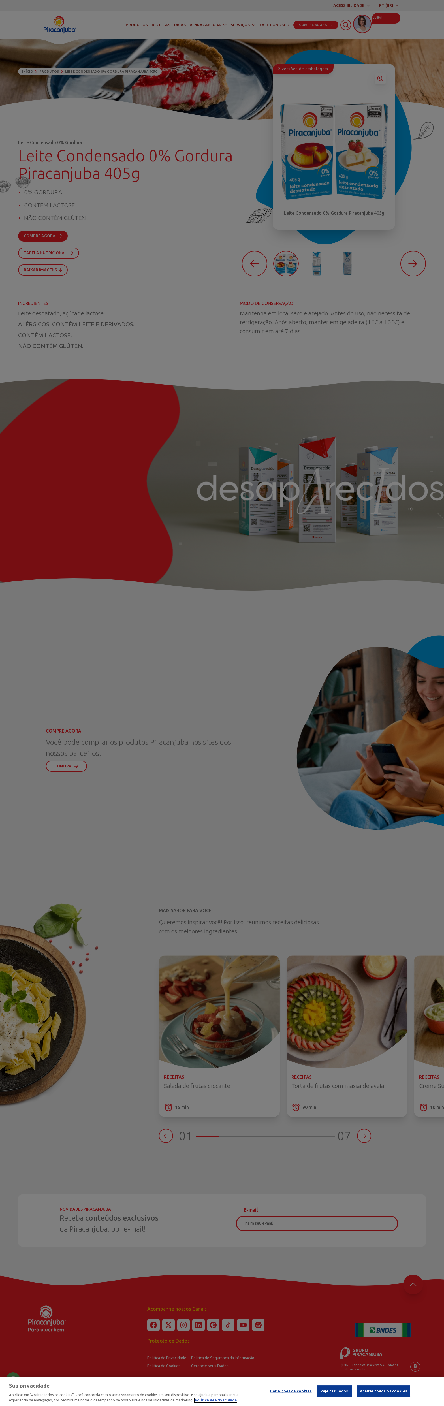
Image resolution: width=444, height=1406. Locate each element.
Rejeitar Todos (334, 1391)
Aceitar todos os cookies (383, 1391)
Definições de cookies (291, 1391)
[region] (222, 1391)
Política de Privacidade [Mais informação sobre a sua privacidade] (216, 1400)
